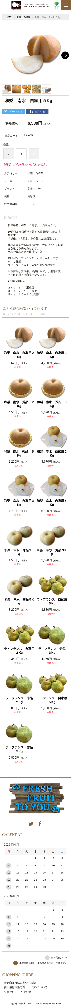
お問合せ (26, 991)
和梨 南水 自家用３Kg (52, 354)
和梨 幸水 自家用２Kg (52, 453)
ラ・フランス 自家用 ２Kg (19, 650)
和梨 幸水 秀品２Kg (19, 552)
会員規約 (9, 991)
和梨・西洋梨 (23, 17)
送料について (39, 987)
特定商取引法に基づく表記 (20, 982)
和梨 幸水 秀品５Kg (19, 601)
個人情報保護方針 (14, 987)
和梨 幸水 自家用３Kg (19, 502)
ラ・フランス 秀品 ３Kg (52, 650)
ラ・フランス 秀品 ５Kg (19, 749)
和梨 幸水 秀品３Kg (52, 552)
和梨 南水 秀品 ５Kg (19, 453)
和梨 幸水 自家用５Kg (52, 502)
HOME (9, 17)
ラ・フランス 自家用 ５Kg (52, 700)
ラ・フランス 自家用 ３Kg (52, 601)
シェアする (37, 111)
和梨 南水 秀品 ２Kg (19, 404)
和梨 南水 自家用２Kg (19, 354)
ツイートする (13, 111)
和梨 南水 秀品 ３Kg (52, 404)
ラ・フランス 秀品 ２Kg (19, 700)
